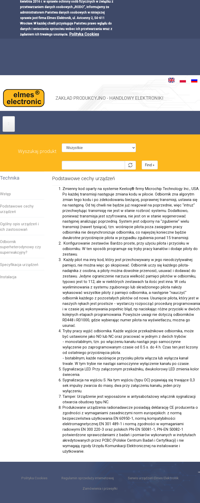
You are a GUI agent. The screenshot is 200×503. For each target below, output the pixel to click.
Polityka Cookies (84, 26)
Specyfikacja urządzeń (19, 264)
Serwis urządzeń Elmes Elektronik (153, 478)
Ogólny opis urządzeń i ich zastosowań (19, 227)
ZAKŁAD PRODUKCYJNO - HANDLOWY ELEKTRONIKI (109, 97)
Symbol (99, 156)
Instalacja (8, 277)
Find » (149, 165)
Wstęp (5, 194)
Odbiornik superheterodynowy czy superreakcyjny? (20, 247)
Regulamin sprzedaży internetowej (87, 478)
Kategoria (99, 139)
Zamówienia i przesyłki (100, 488)
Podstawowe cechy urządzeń (17, 209)
